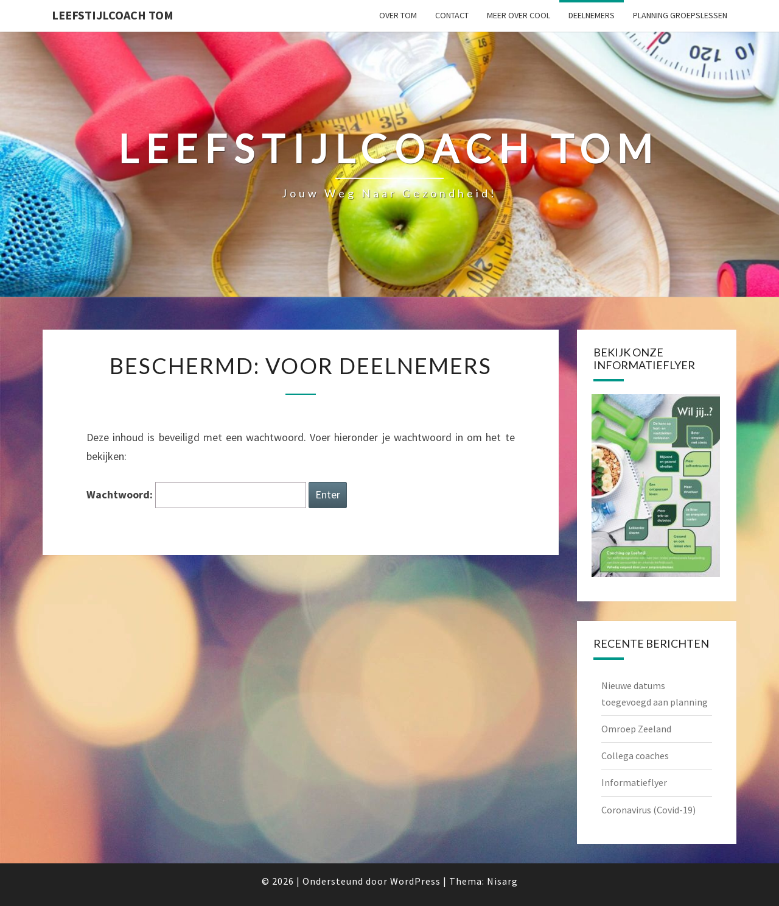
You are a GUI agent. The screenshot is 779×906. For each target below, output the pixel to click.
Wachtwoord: (196, 495)
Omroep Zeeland (636, 729)
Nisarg (502, 881)
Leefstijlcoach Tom (112, 15)
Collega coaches (635, 755)
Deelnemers (591, 15)
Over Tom (398, 15)
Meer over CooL (518, 15)
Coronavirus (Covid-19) (648, 810)
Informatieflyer (634, 782)
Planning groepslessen (680, 15)
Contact (452, 15)
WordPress (415, 881)
